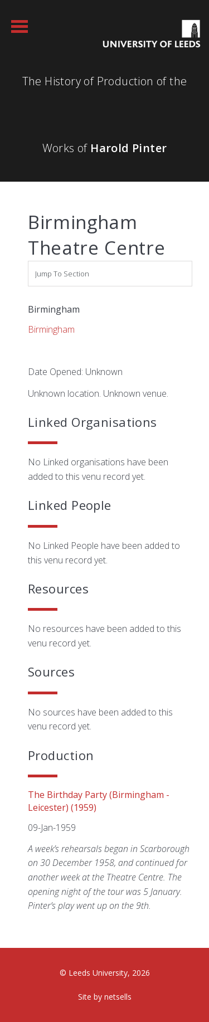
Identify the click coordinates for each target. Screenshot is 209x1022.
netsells (118, 996)
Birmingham (51, 329)
